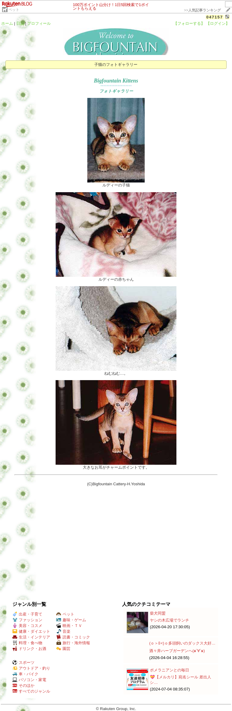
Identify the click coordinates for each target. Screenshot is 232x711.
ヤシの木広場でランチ (169, 620)
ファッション (27, 620)
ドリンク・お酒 (29, 648)
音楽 (63, 631)
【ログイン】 (218, 23)
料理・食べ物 (27, 643)
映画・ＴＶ (69, 625)
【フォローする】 (189, 23)
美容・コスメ (27, 625)
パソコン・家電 (29, 679)
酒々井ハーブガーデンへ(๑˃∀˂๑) (177, 650)
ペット (13, 10)
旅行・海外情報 (73, 643)
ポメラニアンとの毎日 (169, 670)
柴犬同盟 (158, 613)
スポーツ (23, 662)
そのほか (23, 685)
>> (202, 10)
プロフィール (39, 23)
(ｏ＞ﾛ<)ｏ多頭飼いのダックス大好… (182, 643)
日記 (20, 23)
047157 (214, 17)
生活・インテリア (31, 637)
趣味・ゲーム (71, 620)
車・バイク (25, 674)
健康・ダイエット (31, 631)
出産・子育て (27, 614)
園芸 (63, 648)
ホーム (7, 23)
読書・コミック (73, 637)
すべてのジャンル (31, 691)
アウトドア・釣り (31, 668)
